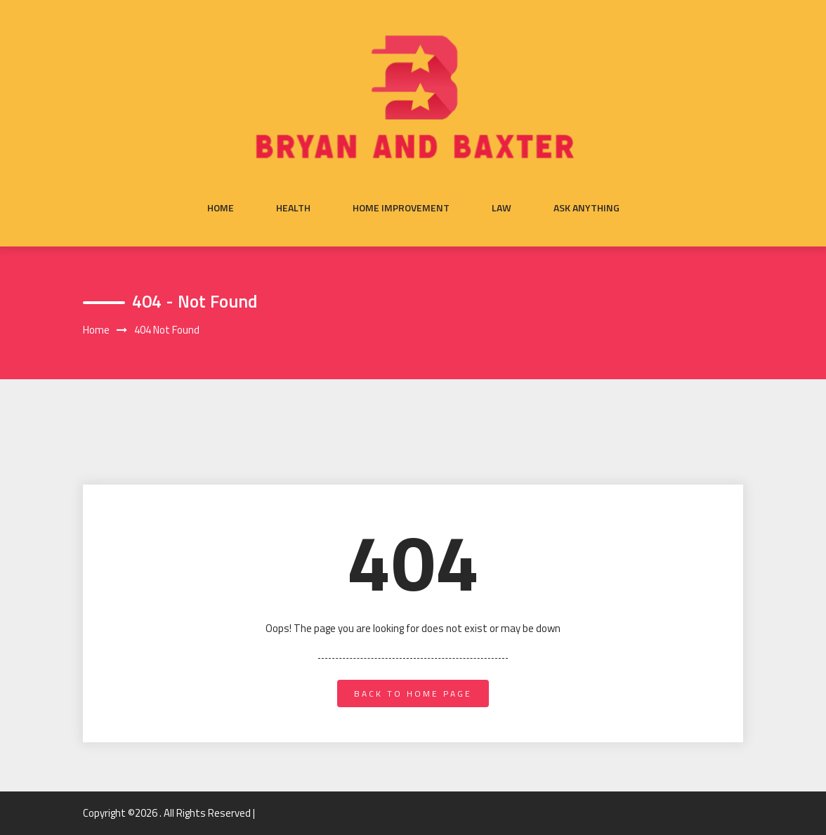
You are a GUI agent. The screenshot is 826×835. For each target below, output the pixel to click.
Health (293, 208)
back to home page (413, 693)
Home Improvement (401, 208)
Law (501, 208)
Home (220, 208)
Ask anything (586, 208)
